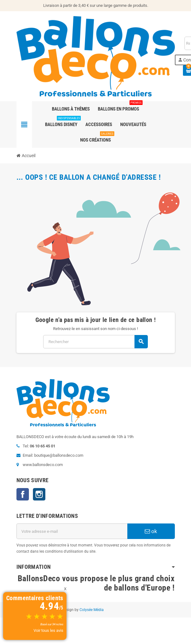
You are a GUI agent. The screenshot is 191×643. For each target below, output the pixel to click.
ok (151, 531)
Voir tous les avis (48, 630)
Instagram (39, 494)
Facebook (22, 494)
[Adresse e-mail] (71, 531)
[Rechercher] (95, 341)
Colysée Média (92, 610)
